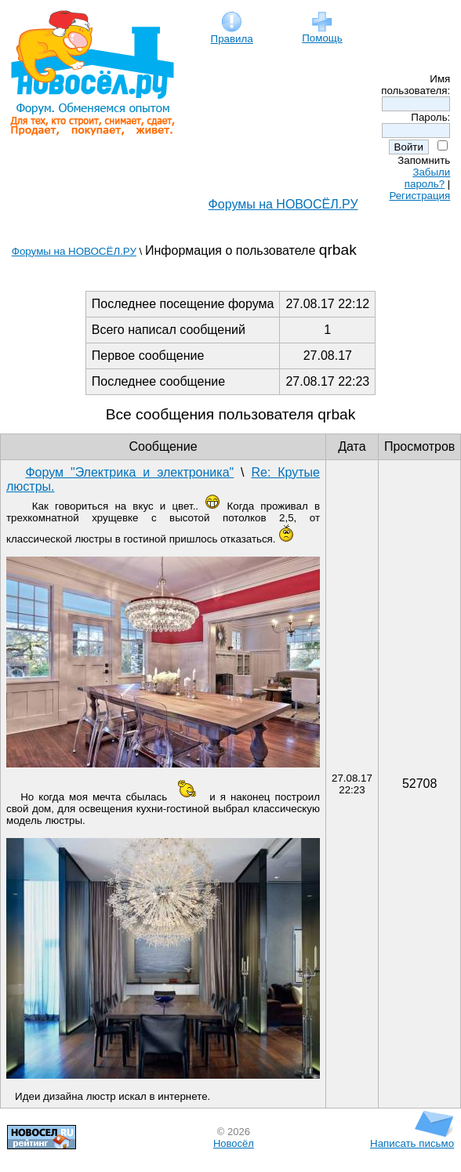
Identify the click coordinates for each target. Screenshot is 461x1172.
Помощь (322, 33)
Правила (232, 34)
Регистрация (419, 195)
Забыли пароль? (427, 178)
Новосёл (233, 1143)
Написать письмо (412, 1138)
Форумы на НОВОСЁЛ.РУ (283, 204)
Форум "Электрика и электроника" (129, 472)
